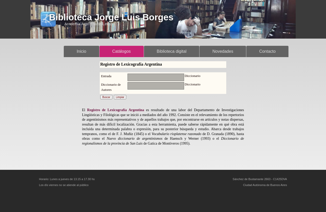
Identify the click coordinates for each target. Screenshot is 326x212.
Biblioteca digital (172, 51)
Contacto (267, 51)
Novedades (222, 51)
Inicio (81, 51)
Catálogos (121, 51)
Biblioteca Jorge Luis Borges (111, 17)
